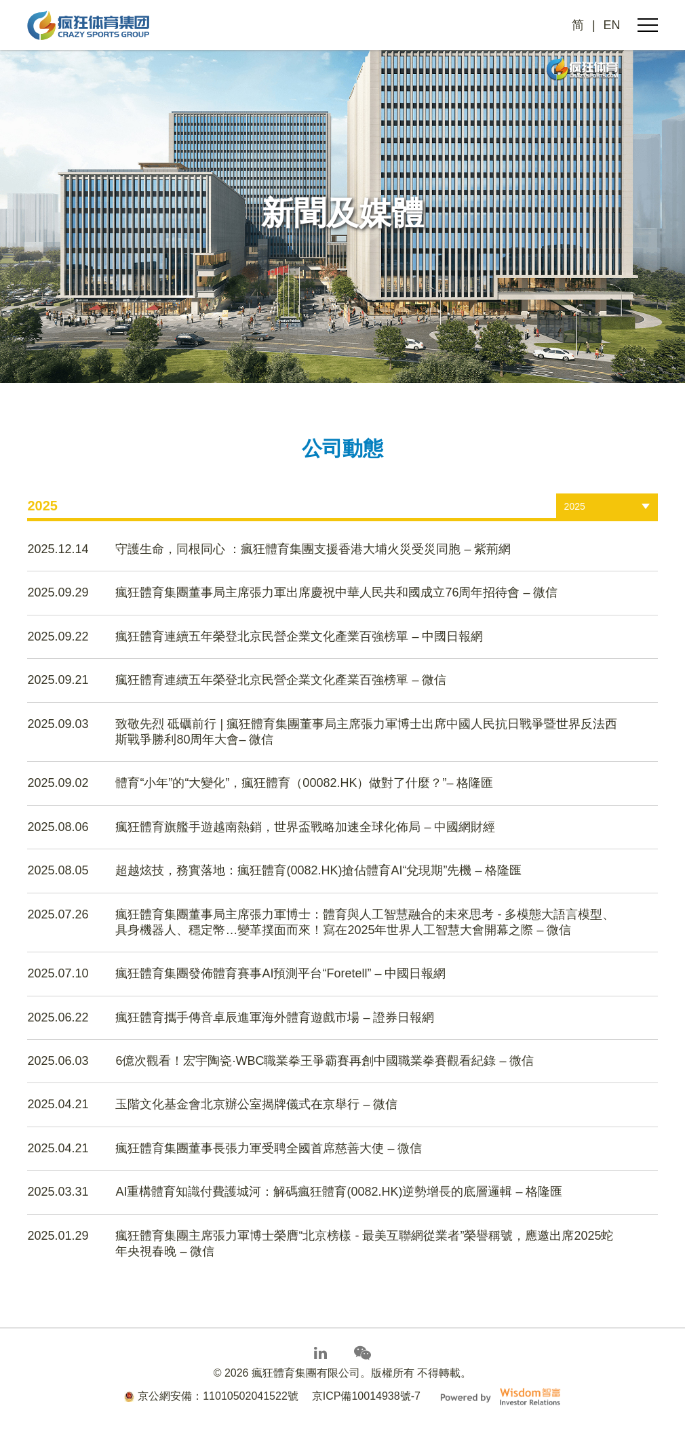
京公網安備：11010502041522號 (211, 1396)
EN (612, 25)
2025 (574, 506)
